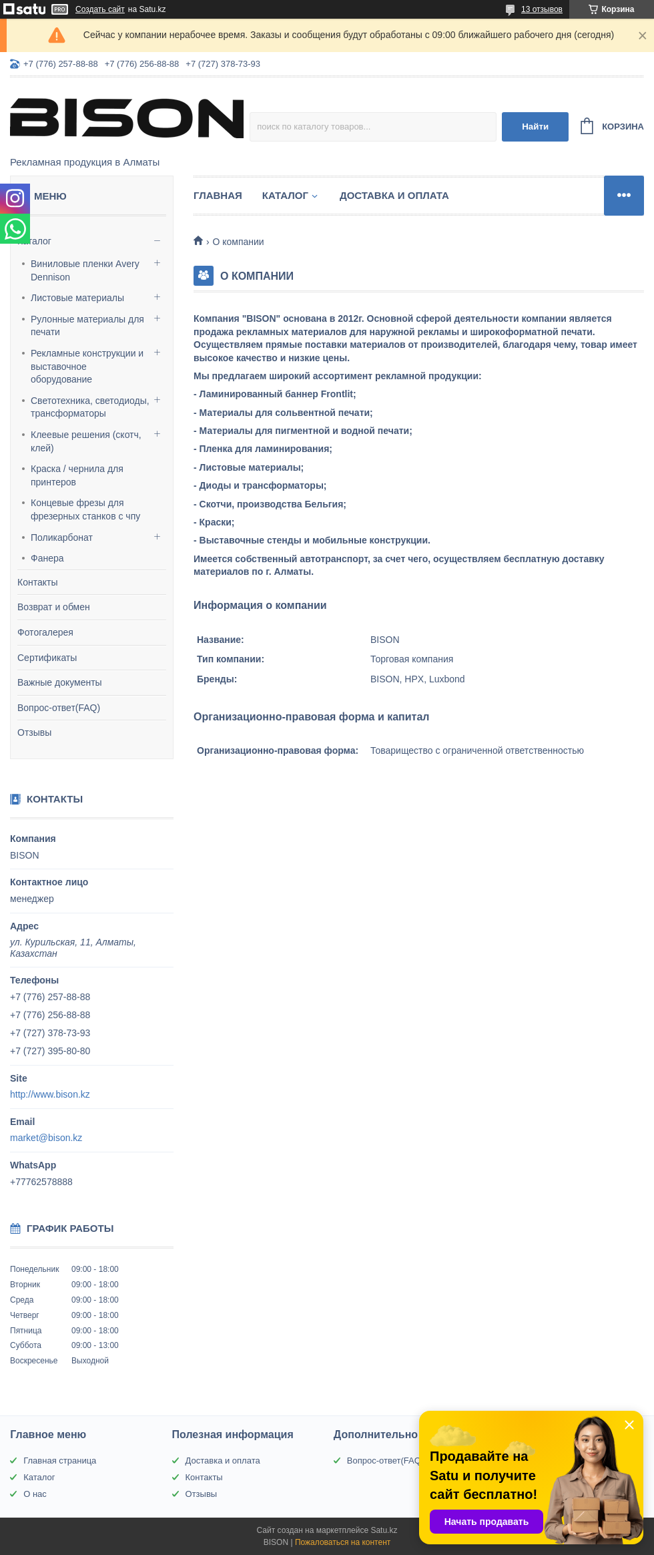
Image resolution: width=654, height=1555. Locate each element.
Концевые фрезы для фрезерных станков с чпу (85, 509)
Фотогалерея (45, 632)
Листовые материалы (77, 297)
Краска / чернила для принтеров (77, 475)
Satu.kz (383, 1530)
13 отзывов (542, 9)
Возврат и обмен (53, 607)
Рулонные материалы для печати (87, 326)
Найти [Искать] (535, 127)
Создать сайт (100, 9)
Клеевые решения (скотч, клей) (86, 441)
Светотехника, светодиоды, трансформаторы (90, 407)
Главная (218, 195)
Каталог (34, 241)
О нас (35, 1494)
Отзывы (34, 732)
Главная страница (59, 1461)
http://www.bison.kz (50, 1094)
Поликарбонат (62, 537)
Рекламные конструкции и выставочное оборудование (87, 366)
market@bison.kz (46, 1137)
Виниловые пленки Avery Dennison (85, 270)
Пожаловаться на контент (342, 1542)
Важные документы (59, 682)
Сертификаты (47, 657)
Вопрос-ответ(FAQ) (58, 707)
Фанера (47, 558)
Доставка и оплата (394, 195)
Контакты (37, 582)
